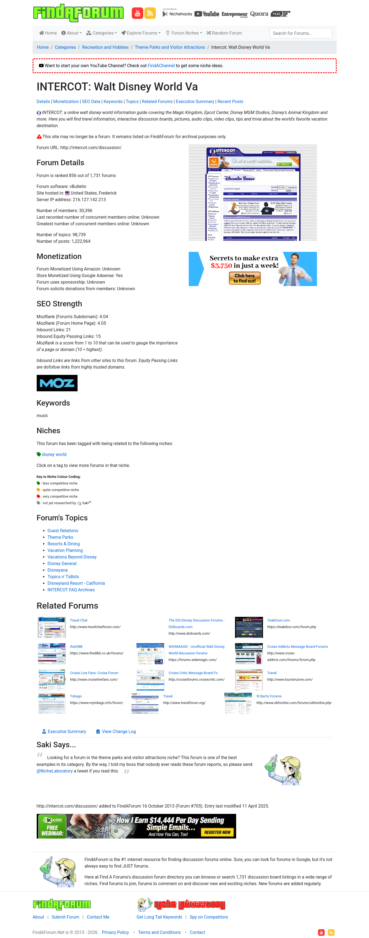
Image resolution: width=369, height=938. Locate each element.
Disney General (62, 563)
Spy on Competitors (209, 917)
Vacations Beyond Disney (72, 557)
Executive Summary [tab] (63, 731)
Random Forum (224, 33)
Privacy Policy (115, 932)
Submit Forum (65, 917)
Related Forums (157, 101)
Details (43, 101)
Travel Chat (79, 620)
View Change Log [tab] (115, 731)
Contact (197, 932)
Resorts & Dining (64, 543)
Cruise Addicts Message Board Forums (297, 647)
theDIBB (76, 647)
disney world (54, 454)
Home (49, 33)
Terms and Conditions (159, 932)
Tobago (76, 696)
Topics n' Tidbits (63, 576)
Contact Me (98, 917)
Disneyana (58, 570)
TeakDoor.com (278, 620)
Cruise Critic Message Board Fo (193, 673)
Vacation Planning (65, 550)
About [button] (70, 33)
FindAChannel (161, 65)
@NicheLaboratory (55, 771)
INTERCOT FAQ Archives (71, 589)
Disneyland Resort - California (76, 583)
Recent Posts (230, 101)
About (38, 917)
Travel (272, 673)
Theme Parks (60, 537)
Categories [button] (100, 33)
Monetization (66, 101)
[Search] (301, 33)
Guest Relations (63, 530)
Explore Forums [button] (139, 33)
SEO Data (91, 101)
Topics (132, 101)
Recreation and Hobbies (105, 47)
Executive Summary (195, 101)
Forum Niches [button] (182, 33)
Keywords (113, 101)
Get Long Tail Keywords (159, 917)
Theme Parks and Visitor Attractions (170, 47)
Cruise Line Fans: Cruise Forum (94, 673)
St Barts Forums (269, 696)
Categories (65, 47)
